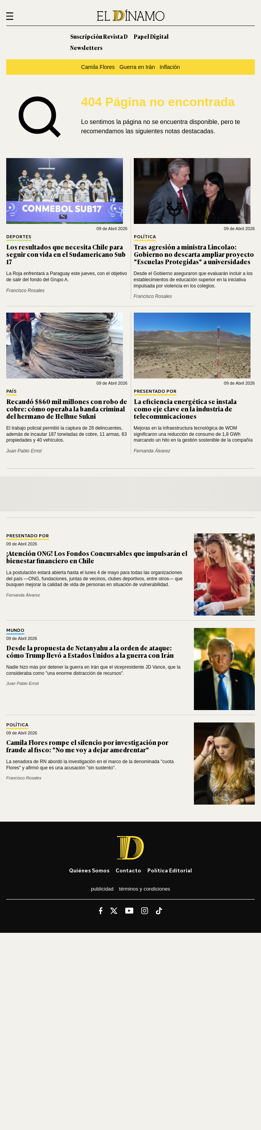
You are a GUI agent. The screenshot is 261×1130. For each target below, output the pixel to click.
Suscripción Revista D (99, 36)
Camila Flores (98, 67)
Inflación (169, 67)
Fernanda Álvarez (152, 451)
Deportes (18, 236)
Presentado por (155, 391)
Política (145, 236)
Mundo (15, 630)
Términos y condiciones (144, 889)
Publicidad (102, 889)
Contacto (128, 870)
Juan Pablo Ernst (23, 451)
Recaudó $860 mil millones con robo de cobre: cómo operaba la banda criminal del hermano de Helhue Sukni (66, 409)
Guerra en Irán (137, 67)
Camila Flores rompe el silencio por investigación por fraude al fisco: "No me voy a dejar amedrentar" (87, 746)
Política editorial (169, 870)
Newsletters (86, 47)
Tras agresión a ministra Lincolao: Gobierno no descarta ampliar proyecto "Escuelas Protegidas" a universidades (194, 254)
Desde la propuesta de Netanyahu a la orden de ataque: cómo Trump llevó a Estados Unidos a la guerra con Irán (90, 651)
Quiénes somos (89, 870)
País (11, 391)
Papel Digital (151, 36)
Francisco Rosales (25, 290)
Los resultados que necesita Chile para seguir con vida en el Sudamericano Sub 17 (66, 254)
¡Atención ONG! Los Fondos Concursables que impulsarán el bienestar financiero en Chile (96, 557)
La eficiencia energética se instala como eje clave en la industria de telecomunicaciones (185, 409)
